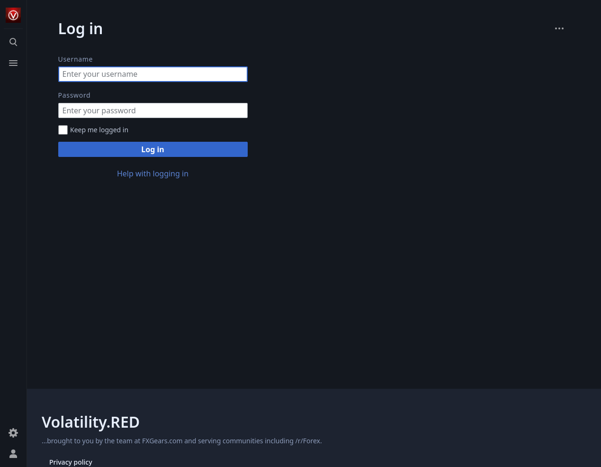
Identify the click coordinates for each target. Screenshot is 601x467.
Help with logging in (152, 173)
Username (75, 59)
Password (74, 95)
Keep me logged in (99, 129)
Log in (152, 149)
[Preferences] (13, 432)
